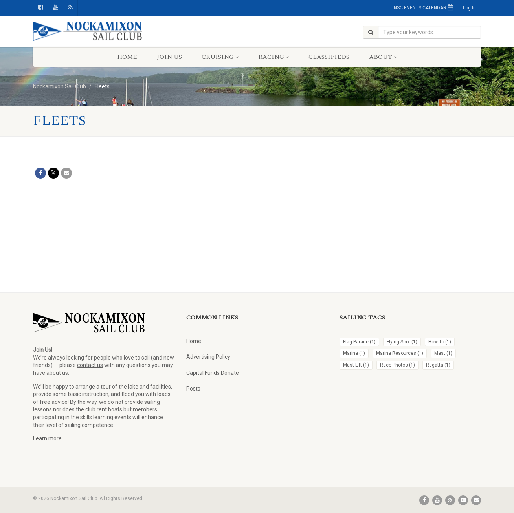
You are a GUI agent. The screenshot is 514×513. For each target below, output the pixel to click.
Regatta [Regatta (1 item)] (438, 365)
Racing (273, 57)
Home (127, 57)
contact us (90, 365)
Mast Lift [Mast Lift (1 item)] (356, 365)
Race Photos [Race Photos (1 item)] (397, 365)
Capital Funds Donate (212, 373)
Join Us (169, 57)
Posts (193, 388)
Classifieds (328, 57)
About (383, 57)
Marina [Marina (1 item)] (354, 353)
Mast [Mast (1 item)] (443, 353)
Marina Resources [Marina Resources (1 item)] (399, 353)
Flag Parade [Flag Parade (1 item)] (359, 342)
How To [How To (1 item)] (439, 342)
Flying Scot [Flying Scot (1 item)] (402, 342)
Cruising (220, 57)
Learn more (47, 438)
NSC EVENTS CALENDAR (423, 7)
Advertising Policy (208, 357)
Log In (469, 8)
